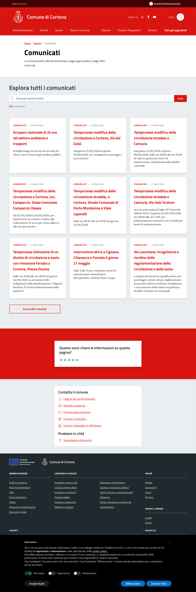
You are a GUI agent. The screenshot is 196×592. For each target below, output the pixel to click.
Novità (37, 43)
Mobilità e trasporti (64, 507)
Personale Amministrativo (22, 507)
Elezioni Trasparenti (129, 30)
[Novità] (43, 30)
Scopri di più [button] (36, 583)
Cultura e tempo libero (66, 487)
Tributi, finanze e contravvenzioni (116, 492)
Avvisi (148, 492)
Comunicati (19, 125)
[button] (170, 542)
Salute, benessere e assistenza (115, 502)
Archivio (149, 497)
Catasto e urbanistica (65, 502)
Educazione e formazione (112, 482)
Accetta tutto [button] (159, 583)
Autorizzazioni (107, 507)
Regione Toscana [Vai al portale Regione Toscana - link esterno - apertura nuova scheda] (19, 3)
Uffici (11, 492)
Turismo (152, 30)
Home (27, 43)
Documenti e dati (17, 512)
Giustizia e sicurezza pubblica (114, 487)
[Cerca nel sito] (180, 17)
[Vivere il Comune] (79, 30)
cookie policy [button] (99, 551)
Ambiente (105, 497)
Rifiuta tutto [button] (133, 583)
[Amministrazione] (22, 30)
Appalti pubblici (62, 497)
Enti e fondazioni (17, 497)
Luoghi (148, 518)
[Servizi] (58, 30)
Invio (180, 98)
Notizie (148, 482)
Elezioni (106, 30)
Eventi (148, 522)
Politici (12, 502)
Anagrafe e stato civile (66, 482)
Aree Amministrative (19, 487)
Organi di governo (18, 482)
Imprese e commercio (65, 492)
